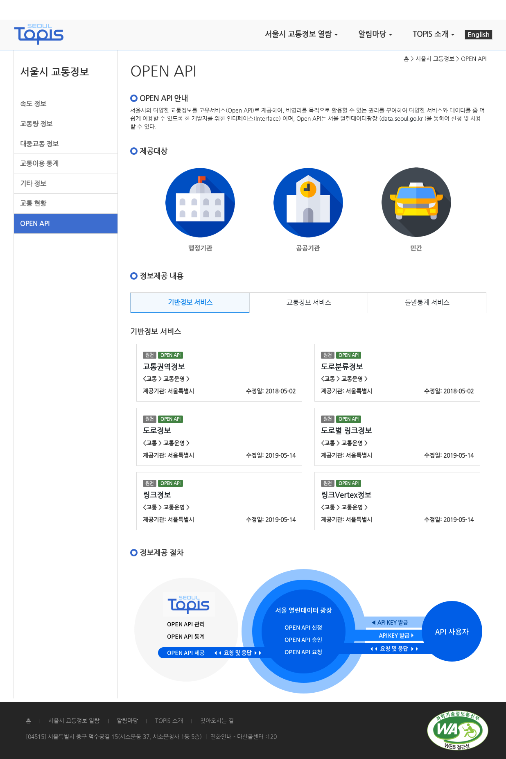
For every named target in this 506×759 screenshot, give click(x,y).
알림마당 (127, 720)
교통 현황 (33, 203)
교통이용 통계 (39, 163)
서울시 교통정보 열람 (73, 720)
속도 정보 (33, 104)
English (479, 34)
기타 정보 (33, 183)
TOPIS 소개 (169, 720)
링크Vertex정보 (346, 494)
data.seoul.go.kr (402, 118)
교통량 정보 (36, 124)
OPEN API (35, 223)
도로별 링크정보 (346, 430)
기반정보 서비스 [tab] (190, 302)
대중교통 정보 (39, 144)
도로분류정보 (342, 366)
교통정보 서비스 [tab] (309, 302)
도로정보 (157, 430)
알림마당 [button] (375, 33)
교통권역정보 (164, 366)
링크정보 (157, 494)
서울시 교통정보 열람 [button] (301, 33)
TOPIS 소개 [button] (433, 33)
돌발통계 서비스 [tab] (427, 302)
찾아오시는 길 (217, 720)
